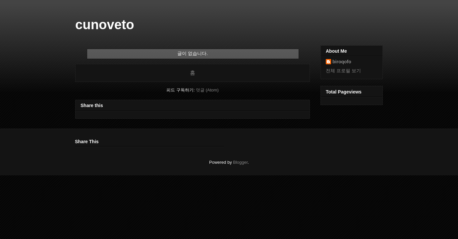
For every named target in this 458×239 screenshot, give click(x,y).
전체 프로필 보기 (343, 70)
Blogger (240, 162)
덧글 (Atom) (207, 90)
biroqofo (341, 61)
